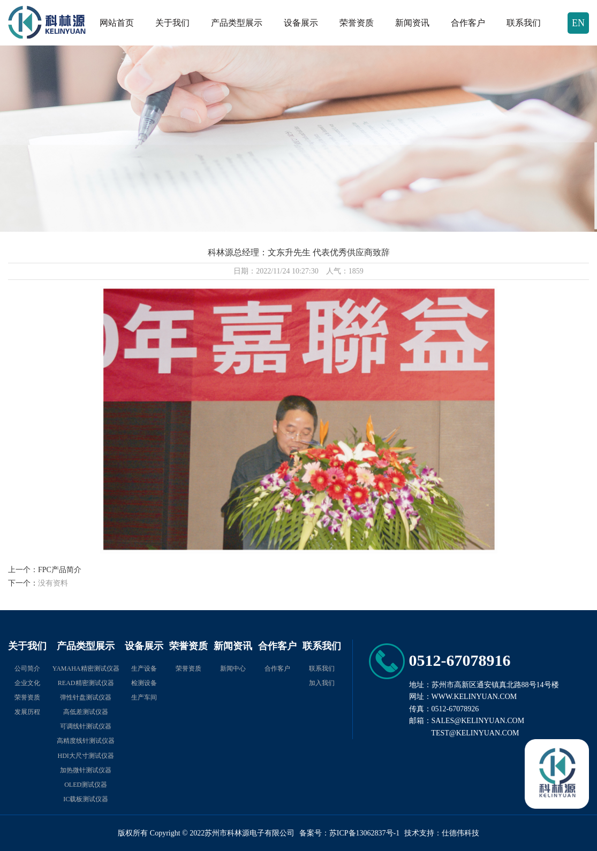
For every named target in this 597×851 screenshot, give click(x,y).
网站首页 (117, 22)
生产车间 (144, 697)
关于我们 (172, 22)
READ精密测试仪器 (86, 683)
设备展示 (301, 22)
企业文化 (27, 683)
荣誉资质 (356, 22)
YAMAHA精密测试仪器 (85, 668)
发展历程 (27, 712)
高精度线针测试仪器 (86, 740)
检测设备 (144, 683)
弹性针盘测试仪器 (85, 697)
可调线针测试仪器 (85, 726)
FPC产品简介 (59, 570)
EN (578, 23)
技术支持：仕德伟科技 (441, 833)
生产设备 (144, 668)
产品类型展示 (236, 22)
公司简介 (27, 668)
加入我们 (322, 683)
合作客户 (468, 22)
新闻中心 (233, 668)
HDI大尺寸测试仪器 (86, 755)
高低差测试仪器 (85, 712)
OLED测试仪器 (85, 784)
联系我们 (524, 22)
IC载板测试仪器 (85, 799)
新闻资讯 (412, 22)
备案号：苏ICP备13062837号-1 (349, 833)
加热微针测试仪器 (85, 770)
